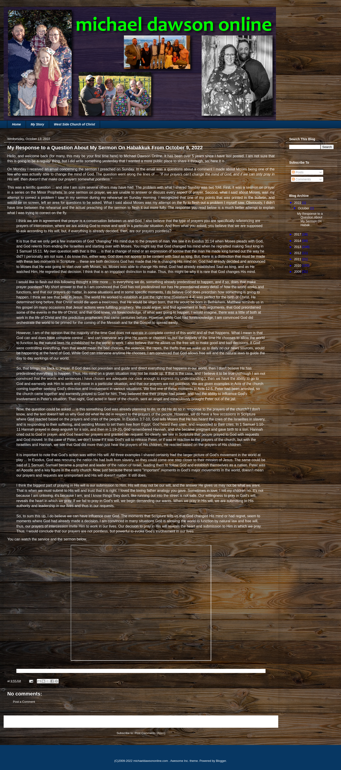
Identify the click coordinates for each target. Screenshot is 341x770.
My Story (37, 124)
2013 (298, 247)
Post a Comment (24, 701)
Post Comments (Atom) (150, 733)
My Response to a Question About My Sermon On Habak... (310, 219)
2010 (298, 265)
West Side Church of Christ (74, 124)
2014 (298, 240)
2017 (298, 234)
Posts (297, 172)
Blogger (221, 760)
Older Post (266, 721)
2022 (298, 203)
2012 (298, 253)
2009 (298, 271)
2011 (298, 259)
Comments (301, 179)
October (304, 208)
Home (16, 124)
